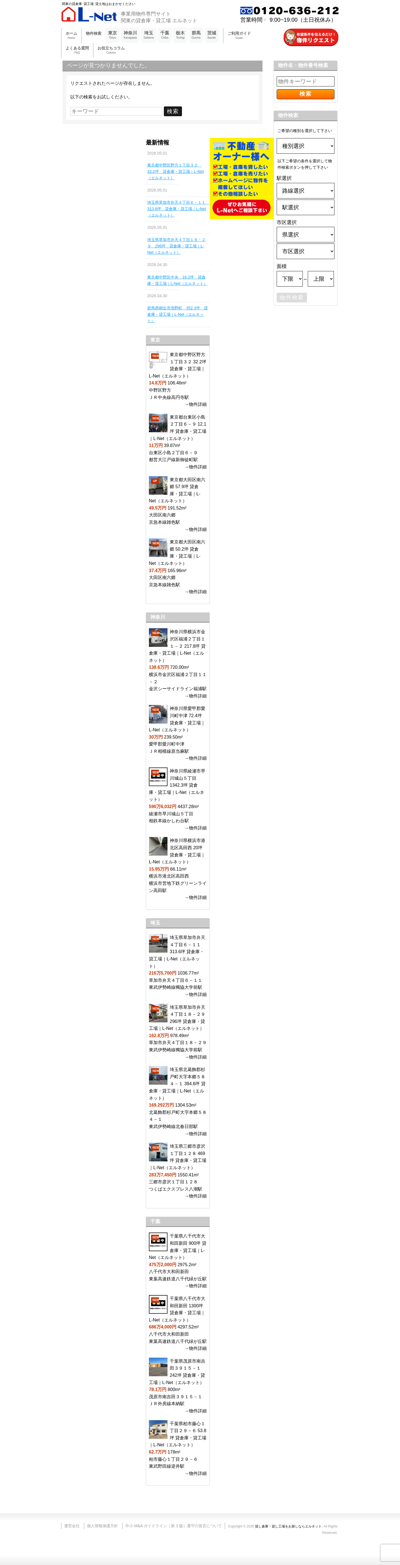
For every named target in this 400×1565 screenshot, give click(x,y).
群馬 (196, 35)
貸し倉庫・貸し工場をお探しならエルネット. (288, 1526)
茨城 (211, 35)
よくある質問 (77, 50)
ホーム (71, 35)
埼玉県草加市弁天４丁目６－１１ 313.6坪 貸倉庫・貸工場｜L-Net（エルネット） (177, 208)
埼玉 (149, 35)
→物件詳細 (195, 404)
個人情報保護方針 (102, 1526)
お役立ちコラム (111, 50)
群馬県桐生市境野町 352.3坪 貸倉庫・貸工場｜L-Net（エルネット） (177, 314)
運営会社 (72, 1526)
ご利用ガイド (239, 35)
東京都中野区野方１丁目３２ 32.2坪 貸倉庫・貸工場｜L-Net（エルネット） (175, 171)
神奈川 (130, 35)
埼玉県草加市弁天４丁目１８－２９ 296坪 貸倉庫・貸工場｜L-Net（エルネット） (176, 246)
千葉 (164, 35)
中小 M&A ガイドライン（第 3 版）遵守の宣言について (173, 1526)
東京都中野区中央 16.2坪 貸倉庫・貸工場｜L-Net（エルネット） (177, 280)
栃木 (180, 35)
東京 (112, 35)
